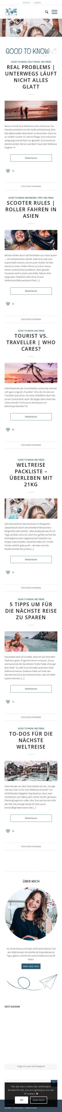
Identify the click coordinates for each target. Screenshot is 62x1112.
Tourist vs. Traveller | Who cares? (31, 342)
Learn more (39, 1100)
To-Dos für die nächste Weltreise (31, 740)
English (37, 2)
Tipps (40, 197)
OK (21, 1100)
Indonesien (30, 197)
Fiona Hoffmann (33, 186)
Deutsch (26, 2)
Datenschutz (31, 1107)
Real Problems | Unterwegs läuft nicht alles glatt (31, 77)
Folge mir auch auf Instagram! (31, 1066)
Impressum (19, 1107)
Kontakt (8, 1107)
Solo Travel (34, 61)
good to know (19, 61)
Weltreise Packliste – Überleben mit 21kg (31, 474)
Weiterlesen (31, 157)
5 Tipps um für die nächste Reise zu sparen (31, 611)
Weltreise (46, 61)
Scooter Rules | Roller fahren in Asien (31, 209)
